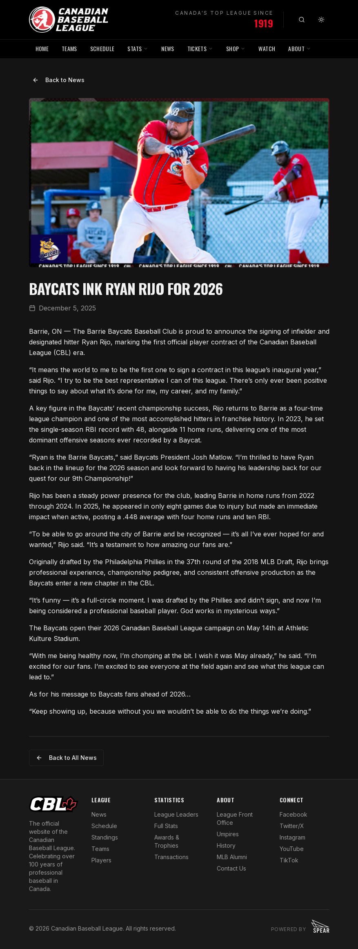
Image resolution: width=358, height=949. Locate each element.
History (226, 845)
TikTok (289, 860)
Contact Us (231, 868)
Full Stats (166, 825)
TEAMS (69, 48)
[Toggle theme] (321, 19)
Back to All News (66, 757)
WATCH (266, 48)
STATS (137, 48)
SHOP (235, 48)
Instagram (292, 837)
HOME (42, 48)
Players (101, 860)
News (99, 814)
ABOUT (299, 48)
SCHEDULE (102, 48)
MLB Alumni (232, 856)
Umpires (228, 834)
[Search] (302, 19)
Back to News (58, 79)
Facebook (293, 814)
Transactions (171, 856)
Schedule (104, 825)
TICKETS (200, 48)
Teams (100, 848)
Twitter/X (292, 825)
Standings (104, 837)
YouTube (292, 848)
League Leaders (176, 814)
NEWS (167, 48)
